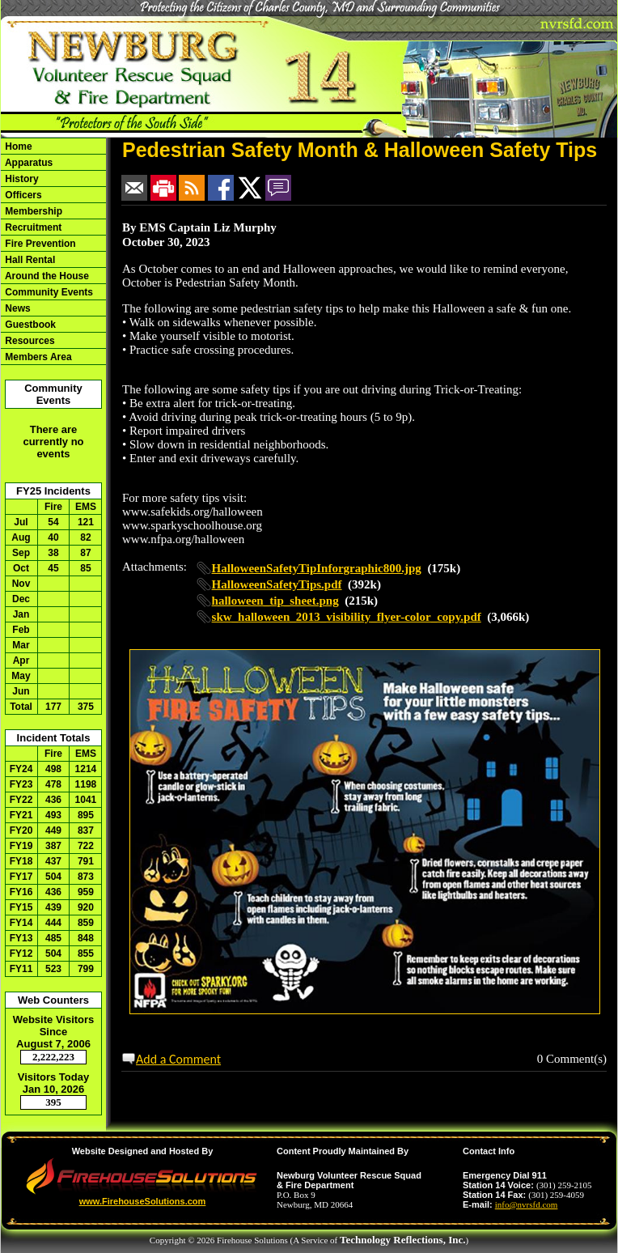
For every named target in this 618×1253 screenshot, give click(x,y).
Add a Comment (178, 1059)
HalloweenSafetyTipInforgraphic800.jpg (316, 568)
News (16, 308)
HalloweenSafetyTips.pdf (277, 584)
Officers (22, 195)
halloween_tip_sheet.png (275, 600)
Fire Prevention (39, 243)
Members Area (37, 357)
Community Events (47, 292)
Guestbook (29, 324)
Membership (32, 211)
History (20, 179)
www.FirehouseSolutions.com (142, 1201)
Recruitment (31, 227)
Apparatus (27, 162)
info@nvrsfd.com (526, 1204)
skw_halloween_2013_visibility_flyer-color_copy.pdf (346, 616)
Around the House (45, 276)
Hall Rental (28, 259)
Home (17, 146)
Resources (28, 340)
